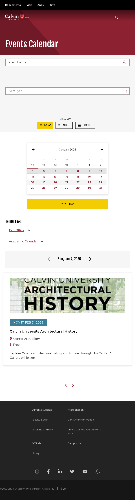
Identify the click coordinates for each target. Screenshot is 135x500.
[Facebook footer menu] (48, 472)
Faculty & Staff (40, 419)
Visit (29, 4)
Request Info (13, 4)
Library (35, 453)
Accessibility (48, 488)
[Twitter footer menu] (72, 472)
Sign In (64, 488)
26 (44, 187)
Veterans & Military (42, 429)
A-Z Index (37, 443)
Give (52, 4)
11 (33, 176)
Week (62, 125)
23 (89, 182)
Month (84, 125)
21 (66, 182)
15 (78, 176)
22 (78, 182)
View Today (67, 204)
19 (44, 182)
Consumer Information (81, 419)
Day (43, 125)
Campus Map (75, 443)
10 (100, 171)
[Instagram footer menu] (37, 472)
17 (100, 176)
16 (89, 176)
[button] (116, 17)
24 (101, 182)
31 (100, 187)
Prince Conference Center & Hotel (84, 431)
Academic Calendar (23, 241)
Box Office (16, 230)
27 (55, 187)
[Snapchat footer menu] (98, 472)
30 (89, 187)
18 (32, 182)
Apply (40, 4)
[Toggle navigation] (126, 17)
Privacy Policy (33, 488)
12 (44, 176)
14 (66, 176)
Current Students (42, 409)
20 (55, 182)
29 (78, 187)
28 (66, 187)
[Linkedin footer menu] (60, 472)
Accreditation (76, 409)
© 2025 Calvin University (12, 488)
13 (55, 176)
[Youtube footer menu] (85, 472)
